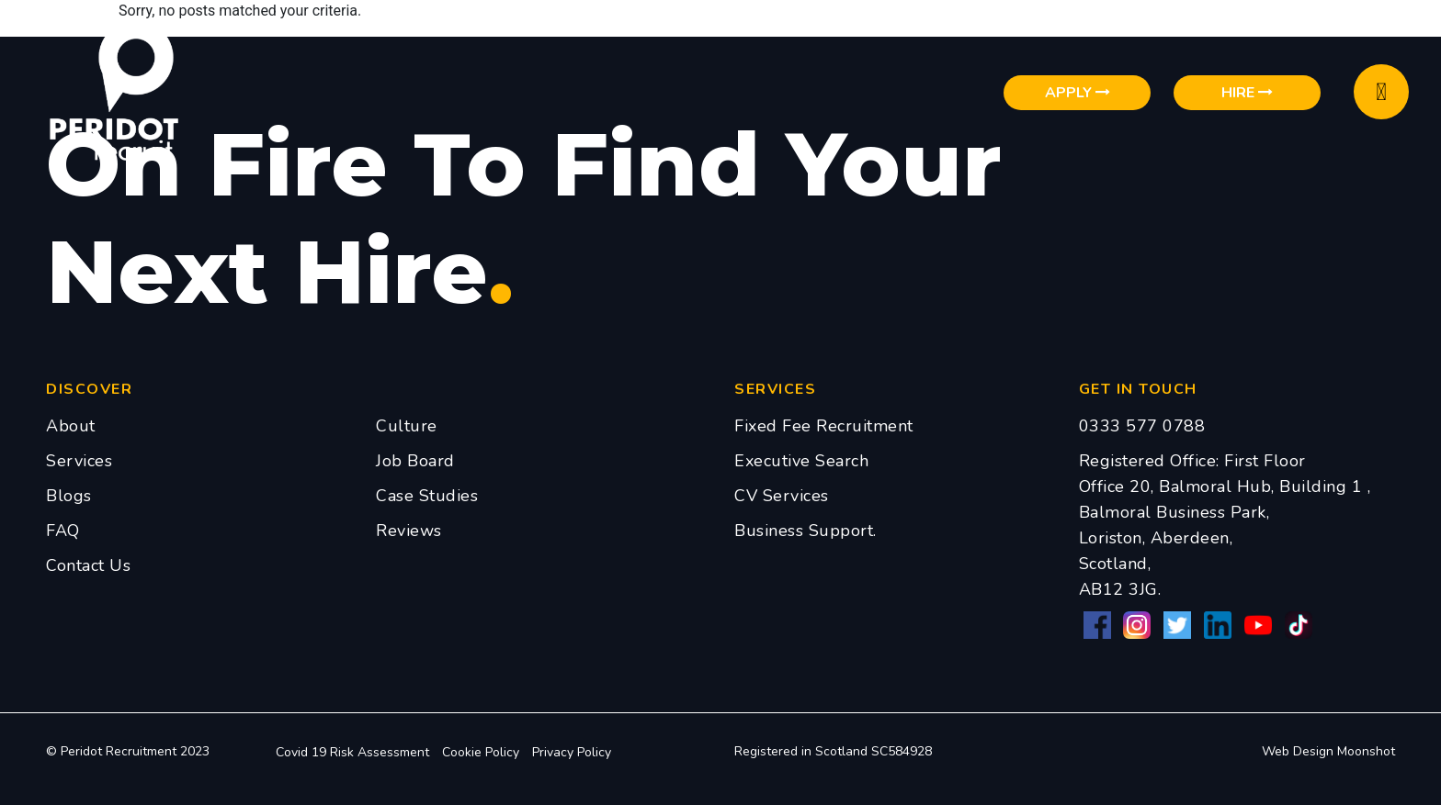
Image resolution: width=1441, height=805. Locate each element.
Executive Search (801, 461)
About (71, 426)
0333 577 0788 (1142, 426)
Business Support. (805, 531)
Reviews (409, 531)
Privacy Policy (571, 752)
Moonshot (1366, 751)
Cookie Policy (480, 752)
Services (79, 461)
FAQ (63, 531)
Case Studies (427, 496)
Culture (406, 426)
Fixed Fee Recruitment (823, 426)
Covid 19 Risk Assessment (352, 752)
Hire (1247, 93)
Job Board (415, 461)
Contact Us (88, 565)
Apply (1077, 93)
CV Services (781, 496)
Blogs (69, 496)
